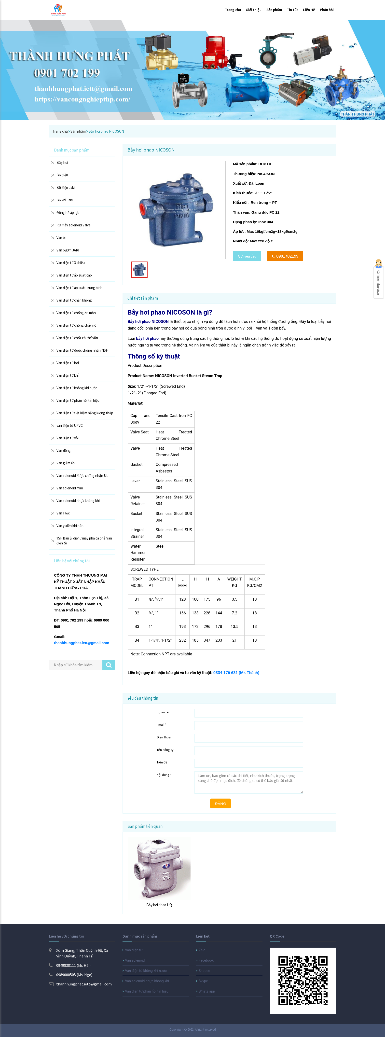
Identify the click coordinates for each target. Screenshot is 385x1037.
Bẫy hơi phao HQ (159, 904)
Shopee (204, 971)
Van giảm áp (65, 463)
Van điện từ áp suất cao (74, 275)
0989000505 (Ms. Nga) (70, 974)
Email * (161, 724)
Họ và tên (163, 712)
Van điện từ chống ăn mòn (76, 312)
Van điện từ (133, 950)
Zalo (202, 950)
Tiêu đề (162, 762)
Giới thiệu (253, 9)
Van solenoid (135, 960)
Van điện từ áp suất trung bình (79, 287)
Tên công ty (165, 749)
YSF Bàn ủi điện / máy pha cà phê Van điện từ (84, 540)
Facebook (206, 960)
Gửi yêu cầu (247, 256)
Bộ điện (62, 175)
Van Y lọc (63, 513)
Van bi (61, 237)
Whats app (207, 991)
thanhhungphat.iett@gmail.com (81, 643)
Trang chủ (233, 9)
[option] (176, 210)
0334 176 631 (225, 672)
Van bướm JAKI (67, 250)
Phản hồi (327, 9)
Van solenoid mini (69, 488)
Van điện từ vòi (67, 438)
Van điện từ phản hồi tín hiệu (77, 400)
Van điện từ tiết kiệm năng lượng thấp (84, 413)
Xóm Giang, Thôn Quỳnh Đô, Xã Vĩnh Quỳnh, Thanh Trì (78, 953)
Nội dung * (164, 775)
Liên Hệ (309, 9)
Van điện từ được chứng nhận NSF (82, 350)
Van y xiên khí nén (69, 525)
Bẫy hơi (62, 162)
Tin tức (292, 9)
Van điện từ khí (67, 375)
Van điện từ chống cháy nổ (76, 325)
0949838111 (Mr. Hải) (70, 965)
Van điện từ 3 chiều (70, 262)
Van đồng (63, 450)
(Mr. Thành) (249, 672)
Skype (203, 981)
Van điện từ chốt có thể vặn (77, 337)
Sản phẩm (274, 9)
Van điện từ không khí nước (76, 388)
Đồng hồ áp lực (67, 212)
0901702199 (285, 256)
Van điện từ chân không (74, 300)
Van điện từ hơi (67, 362)
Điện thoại (164, 737)
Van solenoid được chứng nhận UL (82, 475)
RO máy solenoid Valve (73, 225)
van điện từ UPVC (69, 425)
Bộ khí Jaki (64, 200)
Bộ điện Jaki (65, 187)
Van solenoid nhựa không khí (78, 500)
